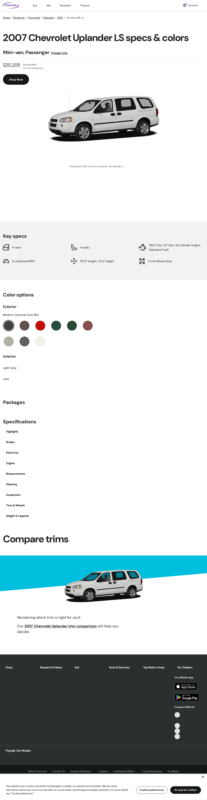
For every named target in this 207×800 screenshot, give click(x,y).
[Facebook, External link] (177, 720)
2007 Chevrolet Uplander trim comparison (60, 626)
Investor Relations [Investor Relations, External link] (82, 771)
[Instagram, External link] (177, 731)
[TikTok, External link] (177, 715)
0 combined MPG (23, 261)
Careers (103, 771)
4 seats (84, 247)
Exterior (10, 306)
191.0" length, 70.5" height (97, 261)
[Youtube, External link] (177, 725)
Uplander (48, 17)
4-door (16, 247)
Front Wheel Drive (160, 261)
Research (65, 5)
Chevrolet (34, 17)
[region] (103, 786)
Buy (35, 5)
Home (6, 17)
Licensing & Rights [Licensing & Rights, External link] (125, 771)
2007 (60, 17)
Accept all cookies (185, 790)
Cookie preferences (152, 790)
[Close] (203, 777)
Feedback (173, 771)
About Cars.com (37, 771)
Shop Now (16, 79)
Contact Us (58, 771)
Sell (48, 5)
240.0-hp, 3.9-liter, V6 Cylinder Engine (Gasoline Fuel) (174, 247)
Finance (84, 5)
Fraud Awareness (152, 771)
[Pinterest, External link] (177, 736)
